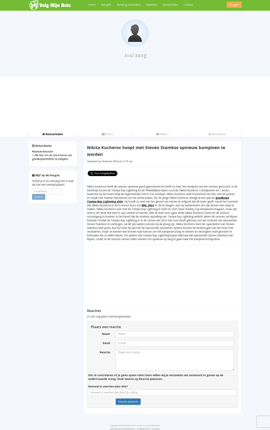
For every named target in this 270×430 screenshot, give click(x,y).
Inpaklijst (151, 4)
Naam (106, 334)
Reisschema (217, 134)
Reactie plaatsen (128, 401)
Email (106, 343)
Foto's (107, 134)
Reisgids (106, 4)
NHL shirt (148, 205)
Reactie (105, 352)
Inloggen (234, 4)
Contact (188, 4)
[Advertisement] (135, 103)
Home (92, 4)
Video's (162, 134)
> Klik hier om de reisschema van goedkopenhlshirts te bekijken (52, 157)
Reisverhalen (170, 4)
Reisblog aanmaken (129, 4)
